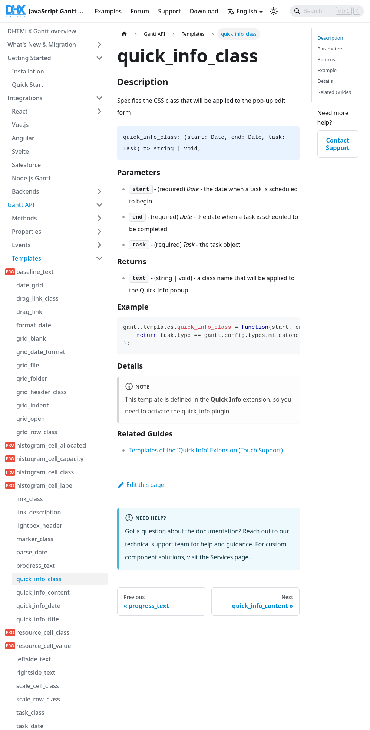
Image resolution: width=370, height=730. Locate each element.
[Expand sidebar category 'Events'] (99, 245)
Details (325, 81)
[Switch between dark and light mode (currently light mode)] (274, 11)
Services (221, 557)
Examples (108, 11)
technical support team (158, 544)
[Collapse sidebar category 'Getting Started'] (99, 58)
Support (169, 11)
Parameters (331, 48)
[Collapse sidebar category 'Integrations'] (99, 98)
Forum (140, 11)
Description (330, 38)
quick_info (196, 411)
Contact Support (338, 144)
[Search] (327, 11)
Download (204, 11)
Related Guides (334, 92)
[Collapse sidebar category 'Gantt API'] (99, 205)
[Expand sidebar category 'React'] (99, 111)
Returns (326, 59)
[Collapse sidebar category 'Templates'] (99, 258)
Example (327, 70)
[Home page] (124, 34)
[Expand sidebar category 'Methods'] (99, 218)
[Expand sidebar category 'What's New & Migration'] (99, 44)
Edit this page (140, 485)
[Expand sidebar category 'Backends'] (99, 191)
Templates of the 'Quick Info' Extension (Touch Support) (206, 450)
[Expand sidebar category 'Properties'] (99, 232)
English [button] (242, 11)
